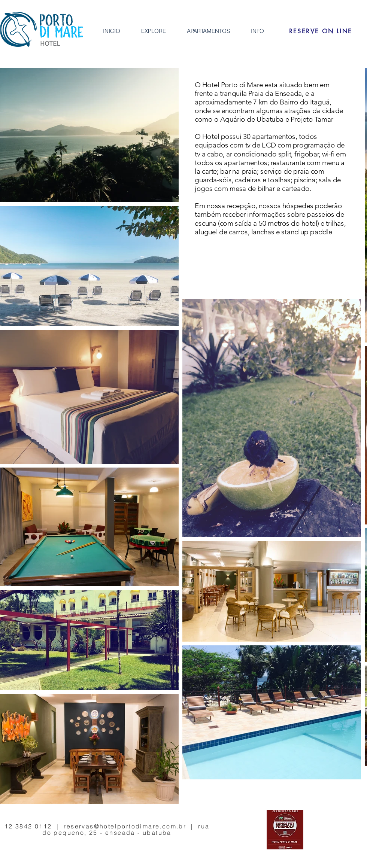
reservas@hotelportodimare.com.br (125, 826)
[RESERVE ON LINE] (320, 31)
